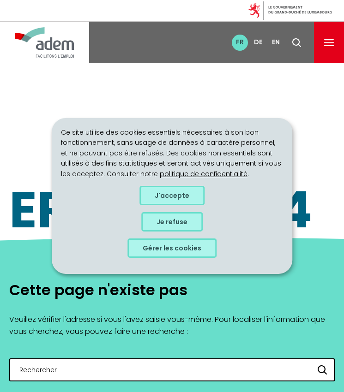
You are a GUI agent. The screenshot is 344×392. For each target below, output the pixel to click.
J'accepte (172, 195)
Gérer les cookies (172, 248)
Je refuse (172, 221)
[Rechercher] (323, 369)
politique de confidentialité (203, 173)
